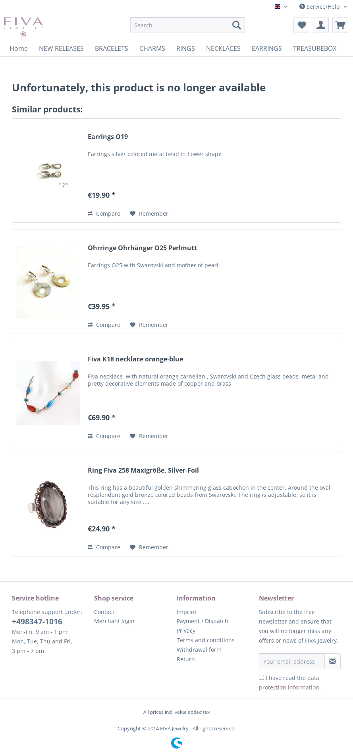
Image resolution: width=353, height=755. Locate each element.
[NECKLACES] (223, 48)
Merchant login (114, 621)
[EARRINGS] (266, 48)
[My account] (321, 25)
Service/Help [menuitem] (320, 6)
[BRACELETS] (111, 48)
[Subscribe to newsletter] (332, 661)
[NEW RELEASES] (61, 48)
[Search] (236, 25)
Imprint (187, 612)
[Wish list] (301, 25)
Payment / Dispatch (202, 621)
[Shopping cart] (340, 25)
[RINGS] (186, 48)
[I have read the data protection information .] (261, 677)
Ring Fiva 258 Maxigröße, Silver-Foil (143, 470)
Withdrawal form (199, 649)
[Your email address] (292, 661)
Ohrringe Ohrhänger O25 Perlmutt (142, 248)
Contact (104, 612)
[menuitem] (187, 29)
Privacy (186, 630)
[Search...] (187, 25)
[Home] (18, 48)
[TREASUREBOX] (314, 48)
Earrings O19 (108, 137)
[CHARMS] (152, 48)
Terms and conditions (206, 640)
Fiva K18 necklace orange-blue (135, 359)
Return (186, 659)
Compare (104, 213)
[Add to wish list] (149, 213)
